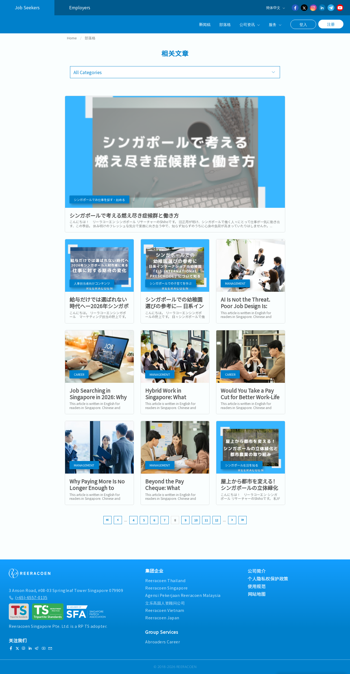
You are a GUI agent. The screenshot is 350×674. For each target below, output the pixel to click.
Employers (79, 7)
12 (216, 527)
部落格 (225, 24)
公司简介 (257, 571)
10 (195, 527)
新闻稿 (205, 24)
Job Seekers (27, 7)
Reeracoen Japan (162, 617)
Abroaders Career (162, 641)
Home (72, 44)
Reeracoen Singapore (166, 588)
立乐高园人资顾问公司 (165, 603)
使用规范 (257, 586)
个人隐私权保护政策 (268, 578)
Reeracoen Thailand (165, 580)
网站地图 (257, 594)
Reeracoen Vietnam (164, 610)
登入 (303, 24)
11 (206, 527)
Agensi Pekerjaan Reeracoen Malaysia (183, 595)
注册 (331, 24)
